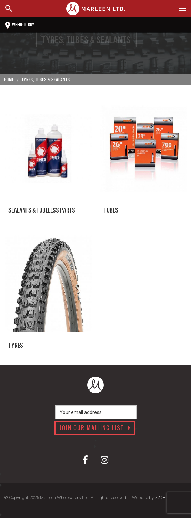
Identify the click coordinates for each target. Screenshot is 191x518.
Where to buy (19, 25)
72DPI (161, 497)
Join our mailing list (95, 428)
